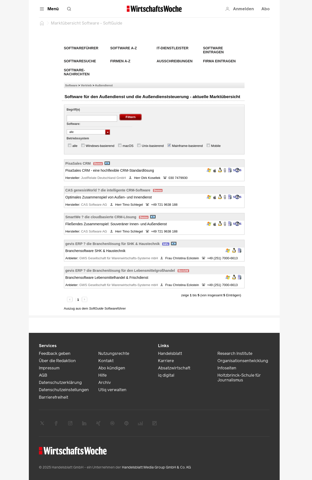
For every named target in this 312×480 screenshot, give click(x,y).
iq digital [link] (166, 375)
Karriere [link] (166, 361)
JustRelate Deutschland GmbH (104, 178)
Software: (74, 124)
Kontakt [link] (106, 361)
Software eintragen (213, 50)
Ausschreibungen (175, 61)
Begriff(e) (73, 109)
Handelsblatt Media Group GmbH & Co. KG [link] (156, 467)
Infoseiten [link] (226, 368)
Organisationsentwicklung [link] (242, 361)
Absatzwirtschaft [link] (174, 368)
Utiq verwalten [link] (112, 390)
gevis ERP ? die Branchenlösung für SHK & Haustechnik (112, 244)
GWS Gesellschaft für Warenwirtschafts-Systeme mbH (118, 258)
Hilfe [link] (102, 375)
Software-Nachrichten (77, 72)
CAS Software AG (94, 204)
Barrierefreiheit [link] (53, 397)
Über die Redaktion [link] (57, 361)
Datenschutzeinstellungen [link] (64, 390)
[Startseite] (42, 23)
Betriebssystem (78, 138)
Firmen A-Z (120, 61)
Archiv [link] (104, 382)
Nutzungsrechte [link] (113, 353)
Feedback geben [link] (54, 353)
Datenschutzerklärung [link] (60, 382)
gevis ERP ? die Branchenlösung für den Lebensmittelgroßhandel (120, 271)
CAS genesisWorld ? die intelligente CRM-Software (107, 190)
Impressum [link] (49, 368)
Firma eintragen (219, 61)
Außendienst (104, 85)
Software (71, 85)
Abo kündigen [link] (111, 368)
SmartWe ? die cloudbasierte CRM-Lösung (100, 217)
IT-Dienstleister (173, 48)
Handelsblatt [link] (170, 353)
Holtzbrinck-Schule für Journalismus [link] (239, 377)
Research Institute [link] (234, 353)
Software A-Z (123, 48)
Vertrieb (86, 85)
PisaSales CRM (78, 163)
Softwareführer (81, 48)
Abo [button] (265, 9)
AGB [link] (43, 375)
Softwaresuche (80, 61)
